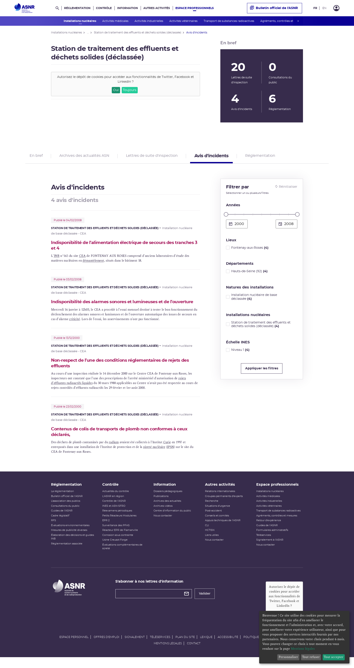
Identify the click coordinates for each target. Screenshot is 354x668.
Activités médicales (115, 21)
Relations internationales (220, 501)
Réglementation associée (66, 554)
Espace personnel (73, 647)
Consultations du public (65, 516)
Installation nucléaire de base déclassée (254, 298)
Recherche (211, 511)
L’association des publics (65, 511)
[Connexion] (336, 8)
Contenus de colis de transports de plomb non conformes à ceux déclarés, (125, 440)
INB (56, 257)
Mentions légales (168, 653)
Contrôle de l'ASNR (114, 511)
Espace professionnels (194, 8)
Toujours (129, 90)
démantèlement (93, 262)
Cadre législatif (60, 526)
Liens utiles (212, 545)
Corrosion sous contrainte (117, 545)
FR (315, 8)
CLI (207, 535)
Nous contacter (163, 526)
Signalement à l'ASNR (269, 550)
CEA (82, 257)
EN (324, 8)
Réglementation (77, 8)
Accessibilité (228, 647)
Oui (116, 90)
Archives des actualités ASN (84, 156)
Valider (204, 603)
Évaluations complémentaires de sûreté (122, 557)
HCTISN (209, 540)
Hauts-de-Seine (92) (249, 272)
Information (127, 8)
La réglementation (62, 501)
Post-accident (213, 521)
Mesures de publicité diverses (69, 540)
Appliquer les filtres (261, 370)
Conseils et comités (217, 526)
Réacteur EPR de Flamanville (120, 540)
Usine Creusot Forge (115, 550)
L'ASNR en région (113, 506)
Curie (167, 450)
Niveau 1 (240, 351)
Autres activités (156, 8)
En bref (36, 156)
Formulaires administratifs (272, 540)
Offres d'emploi (106, 647)
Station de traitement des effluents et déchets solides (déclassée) (261, 325)
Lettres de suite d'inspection (152, 156)
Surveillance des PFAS (116, 535)
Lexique (206, 647)
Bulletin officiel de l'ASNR (274, 8)
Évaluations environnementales (70, 535)
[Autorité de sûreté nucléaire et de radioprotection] (24, 8)
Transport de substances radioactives (229, 21)
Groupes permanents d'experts (224, 506)
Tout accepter (333, 657)
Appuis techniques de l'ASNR (222, 530)
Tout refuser (311, 657)
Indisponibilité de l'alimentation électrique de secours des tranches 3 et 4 (117, 247)
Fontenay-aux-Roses (249, 249)
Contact (193, 653)
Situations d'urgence (217, 516)
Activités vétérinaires (183, 21)
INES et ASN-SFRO (113, 516)
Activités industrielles (149, 21)
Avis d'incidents (211, 157)
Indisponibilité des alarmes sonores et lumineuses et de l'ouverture (115, 307)
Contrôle (104, 8)
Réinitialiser (286, 188)
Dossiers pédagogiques (168, 501)
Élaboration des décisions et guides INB (72, 547)
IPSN (170, 455)
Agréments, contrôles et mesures (283, 21)
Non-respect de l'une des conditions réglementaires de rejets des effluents (121, 371)
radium (114, 450)
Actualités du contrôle (115, 501)
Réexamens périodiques (117, 521)
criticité (74, 327)
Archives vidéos (163, 516)
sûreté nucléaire (154, 455)
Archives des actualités (167, 511)
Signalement (135, 647)
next (298, 21)
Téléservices (263, 545)
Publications (161, 506)
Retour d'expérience (268, 530)
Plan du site (185, 647)
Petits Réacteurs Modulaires (119, 526)
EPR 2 (105, 530)
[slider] (226, 216)
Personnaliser (288, 657)
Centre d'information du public (172, 521)
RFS (53, 530)
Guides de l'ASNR (61, 521)
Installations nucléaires (80, 21)
